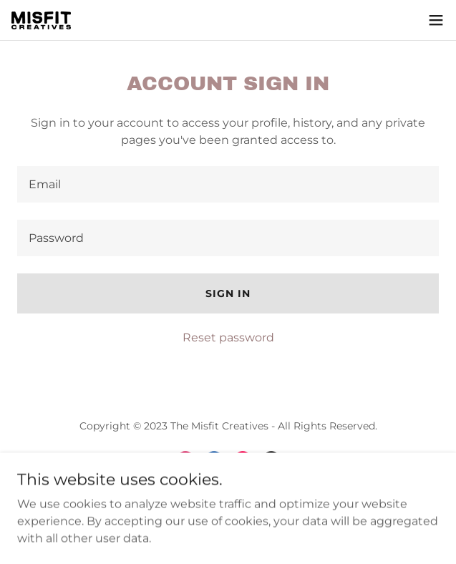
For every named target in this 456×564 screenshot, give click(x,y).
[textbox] (228, 184)
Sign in (228, 293)
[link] (41, 20)
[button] (436, 20)
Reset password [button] (228, 337)
